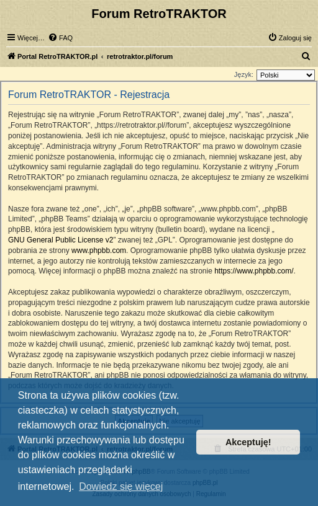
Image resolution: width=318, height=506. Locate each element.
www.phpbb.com (98, 250)
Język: (243, 74)
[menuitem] (60, 37)
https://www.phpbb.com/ (253, 271)
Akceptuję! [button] (248, 442)
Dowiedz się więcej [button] (121, 486)
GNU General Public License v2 (60, 240)
